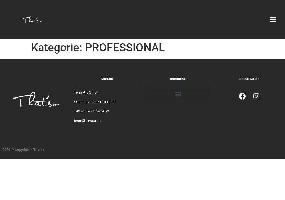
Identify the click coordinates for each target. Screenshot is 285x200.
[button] (273, 19)
